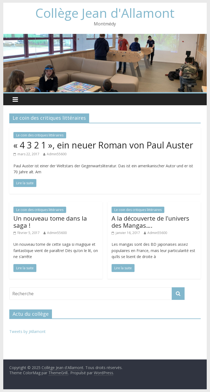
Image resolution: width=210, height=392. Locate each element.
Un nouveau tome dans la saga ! (50, 221)
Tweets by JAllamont (27, 331)
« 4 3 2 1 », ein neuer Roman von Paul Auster (103, 145)
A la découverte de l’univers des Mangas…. (150, 221)
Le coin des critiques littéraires (39, 135)
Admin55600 (56, 154)
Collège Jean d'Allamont (104, 12)
